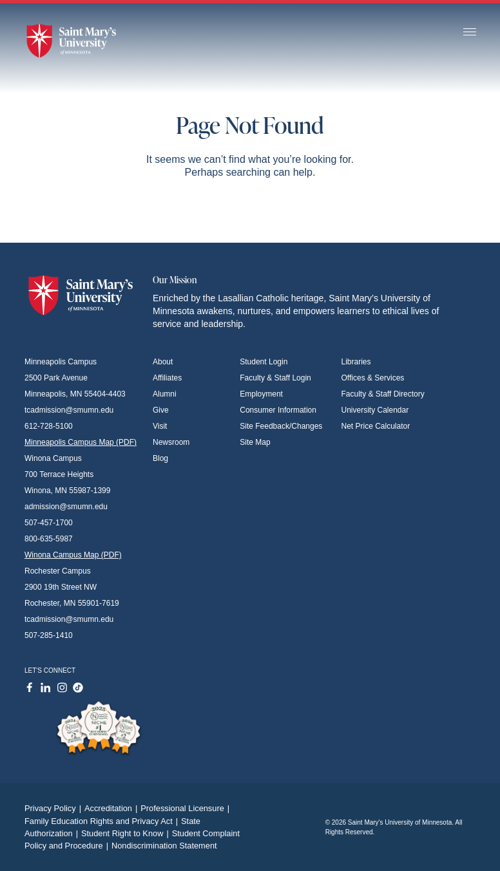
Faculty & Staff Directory (383, 393)
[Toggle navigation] (470, 32)
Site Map (255, 442)
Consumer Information (278, 410)
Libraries (356, 361)
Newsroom (171, 442)
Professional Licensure (186, 808)
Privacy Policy (54, 808)
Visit (160, 426)
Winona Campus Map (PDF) (73, 554)
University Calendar (375, 410)
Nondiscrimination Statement (164, 845)
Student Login (263, 361)
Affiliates (167, 377)
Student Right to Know (126, 833)
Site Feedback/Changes (281, 426)
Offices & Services (373, 377)
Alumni (165, 393)
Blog (160, 458)
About (163, 361)
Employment (261, 393)
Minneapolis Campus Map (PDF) (80, 442)
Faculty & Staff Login (275, 377)
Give (161, 410)
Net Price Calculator (375, 426)
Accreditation (112, 808)
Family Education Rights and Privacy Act (102, 821)
